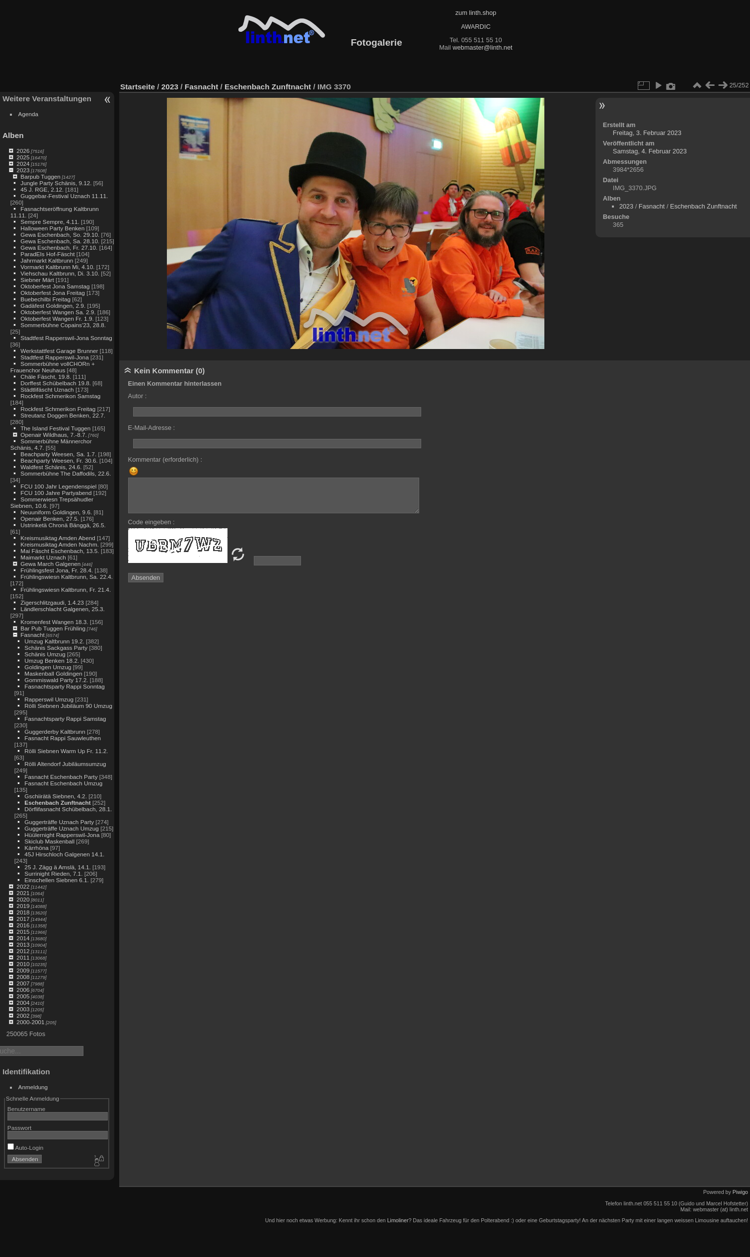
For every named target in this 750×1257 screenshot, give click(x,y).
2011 (22, 957)
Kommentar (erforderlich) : (165, 459)
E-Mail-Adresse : (151, 427)
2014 (22, 938)
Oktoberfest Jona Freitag (52, 292)
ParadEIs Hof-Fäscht (47, 254)
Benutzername (26, 1109)
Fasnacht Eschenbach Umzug (63, 783)
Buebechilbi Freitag (45, 299)
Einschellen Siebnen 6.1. (56, 880)
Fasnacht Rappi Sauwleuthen (62, 738)
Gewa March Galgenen (50, 563)
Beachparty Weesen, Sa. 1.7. (58, 454)
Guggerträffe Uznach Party (59, 822)
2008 (22, 977)
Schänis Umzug (44, 654)
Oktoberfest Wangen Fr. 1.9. (56, 318)
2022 (22, 886)
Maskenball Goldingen (53, 673)
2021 (22, 893)
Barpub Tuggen (40, 176)
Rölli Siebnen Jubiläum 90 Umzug (68, 705)
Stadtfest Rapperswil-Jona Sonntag (66, 338)
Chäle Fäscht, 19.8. (45, 376)
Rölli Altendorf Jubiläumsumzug (65, 764)
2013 (22, 944)
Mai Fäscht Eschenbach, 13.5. (59, 551)
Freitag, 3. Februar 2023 (647, 133)
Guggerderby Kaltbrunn (54, 731)
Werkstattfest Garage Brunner (59, 351)
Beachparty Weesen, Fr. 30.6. (58, 460)
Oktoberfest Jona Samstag (54, 286)
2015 (22, 931)
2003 (22, 1009)
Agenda (28, 114)
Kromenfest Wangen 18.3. (54, 622)
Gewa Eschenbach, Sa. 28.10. (59, 241)
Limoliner (397, 1220)
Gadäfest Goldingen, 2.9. (52, 305)
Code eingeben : (151, 522)
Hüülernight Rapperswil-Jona (61, 835)
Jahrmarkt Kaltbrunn (46, 260)
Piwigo (740, 1192)
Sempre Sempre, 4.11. (49, 221)
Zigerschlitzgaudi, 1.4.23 (52, 602)
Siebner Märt (37, 280)
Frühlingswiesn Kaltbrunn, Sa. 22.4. (66, 576)
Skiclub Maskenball (49, 841)
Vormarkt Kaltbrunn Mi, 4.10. (57, 267)
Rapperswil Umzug (49, 699)
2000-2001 (30, 1022)
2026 (22, 150)
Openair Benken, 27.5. (49, 518)
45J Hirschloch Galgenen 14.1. (64, 854)
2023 (22, 170)
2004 (22, 1002)
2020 (22, 899)
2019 (22, 906)
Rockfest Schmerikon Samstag (60, 396)
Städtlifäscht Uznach (47, 389)
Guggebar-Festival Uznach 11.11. (64, 196)
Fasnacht (32, 634)
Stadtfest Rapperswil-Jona (54, 357)
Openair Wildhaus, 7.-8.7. (53, 434)
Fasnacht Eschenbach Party (60, 776)
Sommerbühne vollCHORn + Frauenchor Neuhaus (52, 366)
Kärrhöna (36, 847)
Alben (13, 135)
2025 (22, 157)
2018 (22, 912)
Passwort (19, 1127)
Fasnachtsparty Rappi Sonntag (64, 686)
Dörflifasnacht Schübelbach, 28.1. (68, 809)
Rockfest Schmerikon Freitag (57, 409)
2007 (22, 983)
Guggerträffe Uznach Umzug (61, 828)
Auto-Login (25, 1147)
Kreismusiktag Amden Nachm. (59, 544)
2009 (22, 970)
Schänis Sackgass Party (55, 647)
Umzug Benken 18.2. (51, 660)
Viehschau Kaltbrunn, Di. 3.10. (59, 273)
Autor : (137, 396)
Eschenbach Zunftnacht (57, 802)
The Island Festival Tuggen (55, 428)
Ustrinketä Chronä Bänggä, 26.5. (62, 525)
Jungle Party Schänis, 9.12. (55, 183)
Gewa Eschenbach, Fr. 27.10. (58, 247)
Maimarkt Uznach (43, 557)
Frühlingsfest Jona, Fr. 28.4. (56, 570)
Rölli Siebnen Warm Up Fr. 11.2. (66, 751)
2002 (22, 1015)
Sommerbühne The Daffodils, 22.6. (65, 473)
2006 (22, 989)
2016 (22, 925)
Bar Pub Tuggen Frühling (52, 628)
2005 (22, 996)
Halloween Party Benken (52, 228)
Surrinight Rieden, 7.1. (53, 873)
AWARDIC (475, 26)
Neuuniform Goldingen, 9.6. (56, 512)
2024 (22, 163)
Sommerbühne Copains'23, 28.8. (63, 325)
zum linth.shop (476, 12)
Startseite (137, 86)
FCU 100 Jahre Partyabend (55, 492)
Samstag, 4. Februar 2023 (650, 151)
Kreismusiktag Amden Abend (57, 538)
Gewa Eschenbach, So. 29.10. (59, 234)
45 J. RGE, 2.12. (42, 189)
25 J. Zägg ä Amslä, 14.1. (57, 867)
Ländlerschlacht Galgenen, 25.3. (62, 609)
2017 (22, 918)
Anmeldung (33, 1087)
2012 (22, 951)
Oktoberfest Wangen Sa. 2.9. (57, 312)
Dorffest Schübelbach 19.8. (55, 383)
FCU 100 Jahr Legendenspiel (58, 486)
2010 (22, 964)
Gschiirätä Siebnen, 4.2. (55, 796)
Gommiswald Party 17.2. (56, 680)
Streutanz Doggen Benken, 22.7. (62, 415)
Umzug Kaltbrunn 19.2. (54, 641)
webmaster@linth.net (482, 47)
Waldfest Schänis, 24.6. (50, 467)
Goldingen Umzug (47, 667)
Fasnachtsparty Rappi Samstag (65, 718)
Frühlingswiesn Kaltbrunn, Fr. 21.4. (65, 589)
